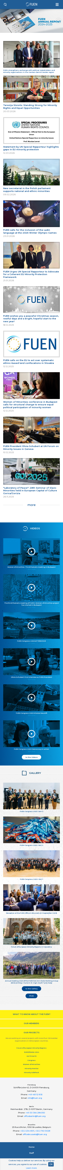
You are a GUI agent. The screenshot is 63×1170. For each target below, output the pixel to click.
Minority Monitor (31, 1068)
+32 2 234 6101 (27, 1131)
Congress (31, 1060)
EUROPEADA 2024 (31, 1052)
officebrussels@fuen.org (35, 1134)
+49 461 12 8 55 (35, 1094)
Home (31, 1147)
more (31, 505)
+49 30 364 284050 (35, 1113)
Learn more (31, 1168)
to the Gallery (32, 989)
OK (51, 1164)
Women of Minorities (31, 1064)
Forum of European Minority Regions (31, 1048)
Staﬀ (31, 1153)
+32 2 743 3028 (42, 1131)
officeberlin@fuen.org (35, 1116)
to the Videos (32, 757)
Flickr (31, 996)
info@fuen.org (35, 1098)
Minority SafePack (31, 1072)
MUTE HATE (31, 1056)
